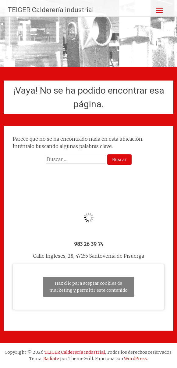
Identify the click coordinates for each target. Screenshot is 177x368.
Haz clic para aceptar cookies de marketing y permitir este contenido (88, 286)
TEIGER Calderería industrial (51, 10)
